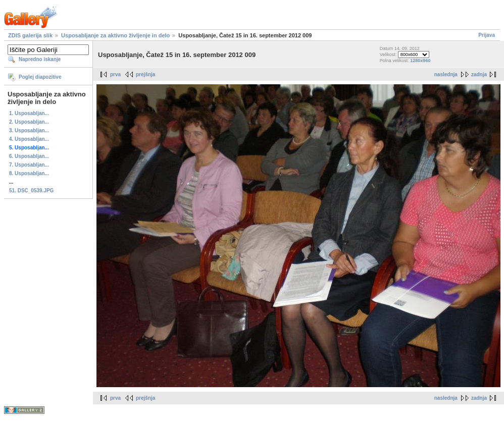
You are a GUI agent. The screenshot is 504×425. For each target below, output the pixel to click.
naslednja (446, 74)
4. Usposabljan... (29, 139)
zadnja (479, 74)
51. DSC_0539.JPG (31, 190)
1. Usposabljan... (29, 113)
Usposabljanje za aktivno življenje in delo (115, 35)
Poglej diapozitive (40, 77)
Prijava (486, 35)
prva (115, 74)
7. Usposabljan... (29, 165)
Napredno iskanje (40, 59)
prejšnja (145, 74)
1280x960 (420, 60)
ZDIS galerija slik (30, 35)
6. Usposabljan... (29, 156)
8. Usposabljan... (29, 173)
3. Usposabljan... (29, 130)
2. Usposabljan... (29, 122)
